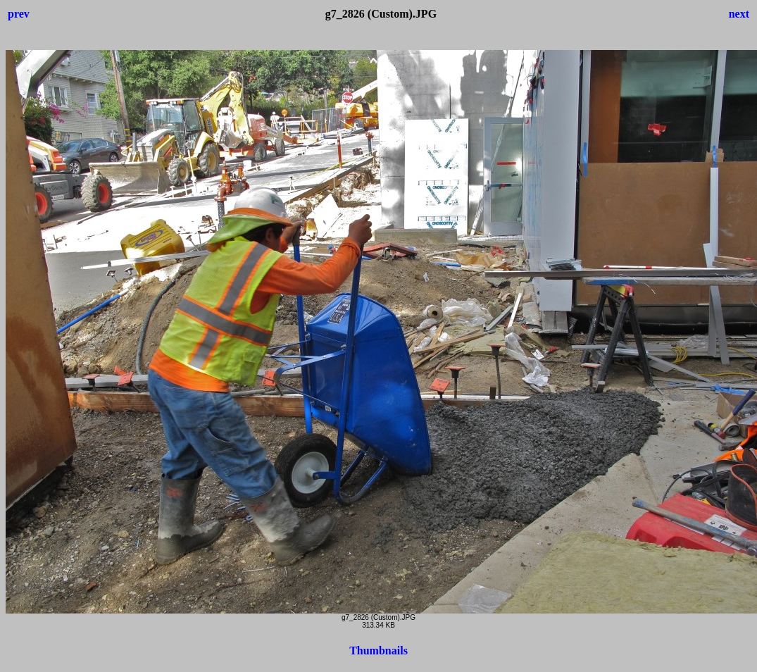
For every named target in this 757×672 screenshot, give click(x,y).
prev (19, 14)
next (739, 14)
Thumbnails (378, 651)
